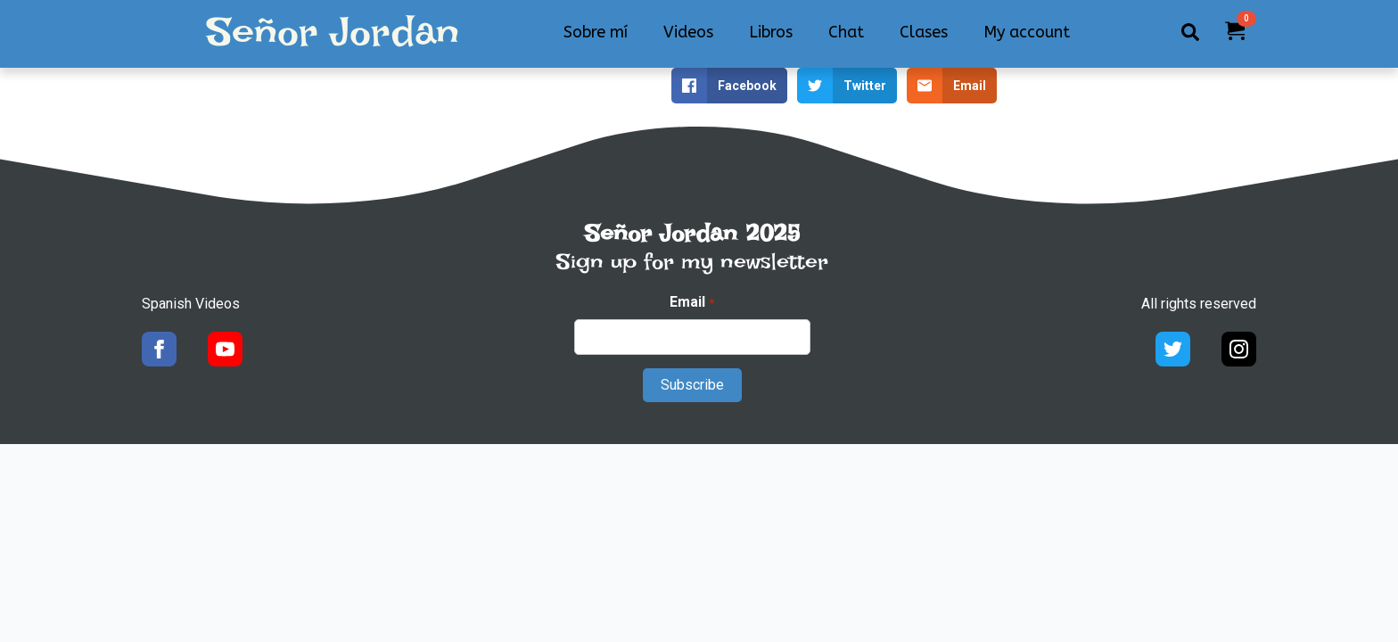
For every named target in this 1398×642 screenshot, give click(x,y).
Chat (846, 32)
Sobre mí (595, 32)
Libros (771, 32)
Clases (924, 32)
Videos (688, 32)
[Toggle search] (1190, 32)
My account (1026, 32)
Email (691, 302)
